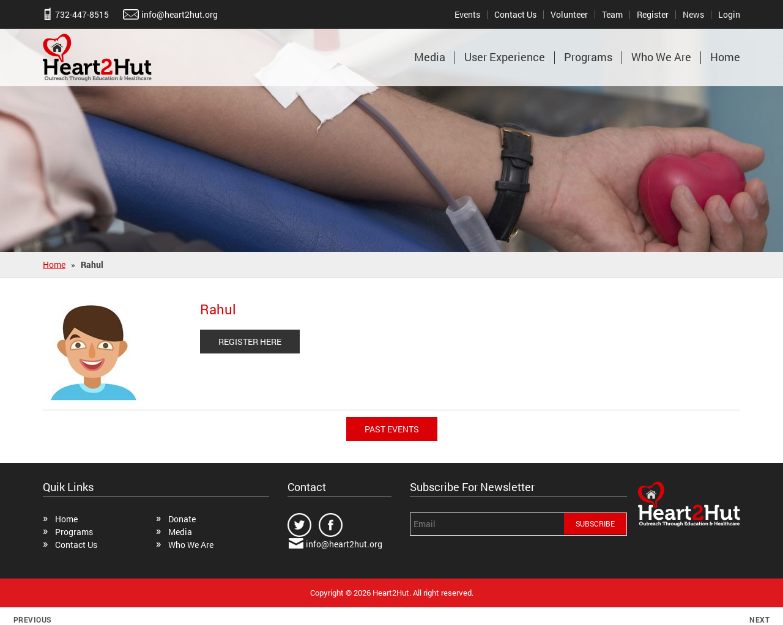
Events (467, 14)
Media (429, 57)
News (693, 14)
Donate (182, 519)
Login (729, 14)
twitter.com (300, 525)
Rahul (218, 309)
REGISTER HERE (249, 341)
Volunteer (569, 14)
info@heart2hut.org (179, 14)
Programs (588, 57)
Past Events (392, 429)
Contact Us (515, 14)
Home (725, 57)
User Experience (504, 57)
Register (653, 14)
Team (612, 14)
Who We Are (661, 57)
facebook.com (331, 525)
